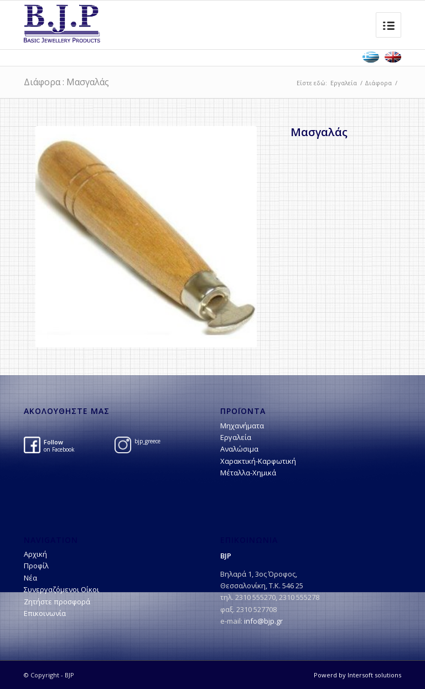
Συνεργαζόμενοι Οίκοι (61, 589)
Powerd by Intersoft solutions (357, 675)
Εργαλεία (343, 83)
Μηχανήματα (242, 426)
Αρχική (35, 554)
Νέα (30, 578)
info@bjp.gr (263, 621)
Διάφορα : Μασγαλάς (66, 82)
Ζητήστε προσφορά (57, 602)
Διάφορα (378, 83)
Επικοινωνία (45, 613)
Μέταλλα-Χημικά (248, 473)
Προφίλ (36, 566)
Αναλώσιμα (239, 449)
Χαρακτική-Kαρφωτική (258, 461)
